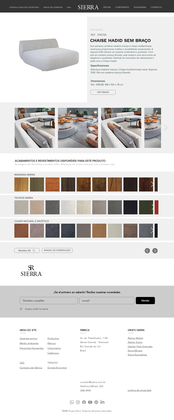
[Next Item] (166, 128)
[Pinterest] (96, 402)
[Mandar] (145, 300)
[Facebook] (84, 402)
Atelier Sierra (135, 342)
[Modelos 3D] (27, 250)
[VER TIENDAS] (103, 92)
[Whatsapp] (71, 402)
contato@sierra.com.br (93, 382)
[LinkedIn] (102, 402)
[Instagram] (77, 402)
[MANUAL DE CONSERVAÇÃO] (57, 250)
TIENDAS (53, 362)
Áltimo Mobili (135, 338)
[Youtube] (90, 402)
